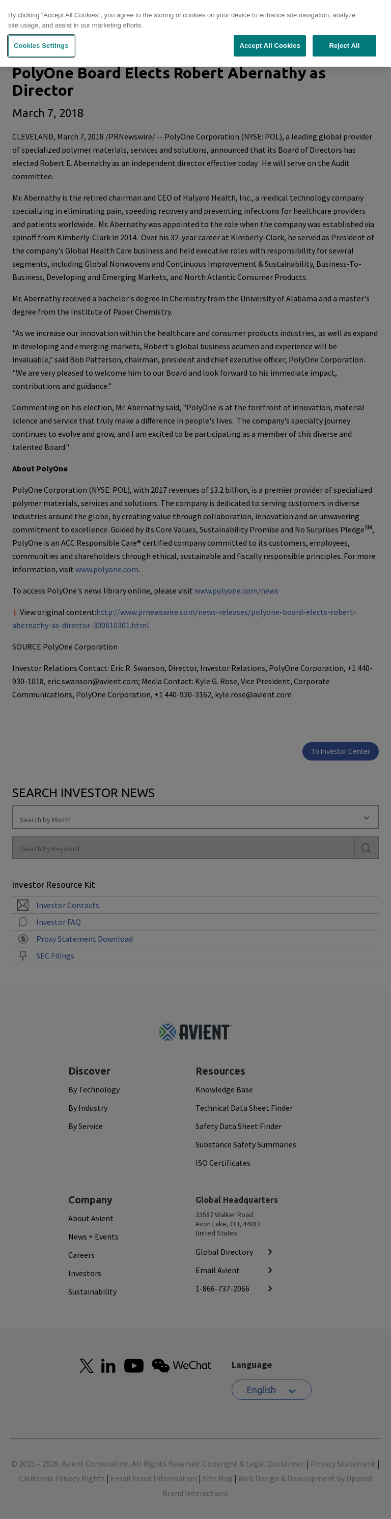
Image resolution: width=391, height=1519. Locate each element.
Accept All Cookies (269, 42)
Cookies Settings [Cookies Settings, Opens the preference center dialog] (41, 42)
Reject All (344, 42)
